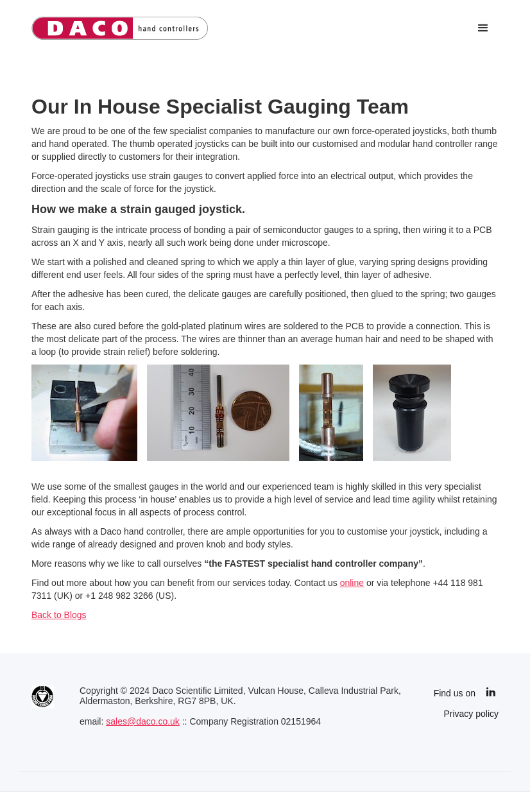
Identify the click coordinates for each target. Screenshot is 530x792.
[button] (483, 28)
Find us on (454, 693)
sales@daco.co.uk (143, 721)
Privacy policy (471, 714)
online (352, 583)
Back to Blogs (59, 615)
